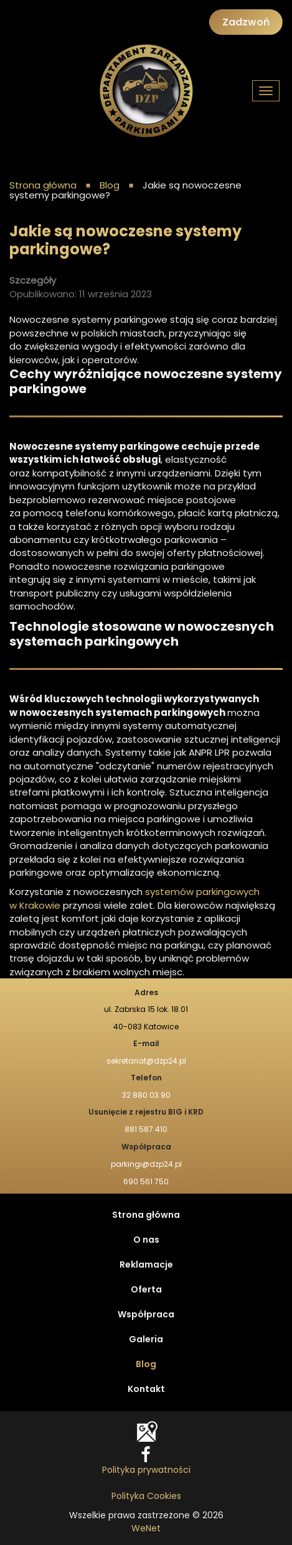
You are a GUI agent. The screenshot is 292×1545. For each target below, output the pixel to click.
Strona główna (43, 185)
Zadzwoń (246, 22)
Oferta (146, 1290)
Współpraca (146, 1315)
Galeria (146, 1339)
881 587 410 (146, 1129)
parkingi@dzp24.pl (146, 1164)
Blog (146, 1364)
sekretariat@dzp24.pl (146, 1061)
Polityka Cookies (146, 1496)
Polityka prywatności (146, 1470)
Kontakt (146, 1389)
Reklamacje (146, 1265)
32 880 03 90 (146, 1095)
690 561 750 (146, 1181)
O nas (146, 1240)
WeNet (146, 1528)
